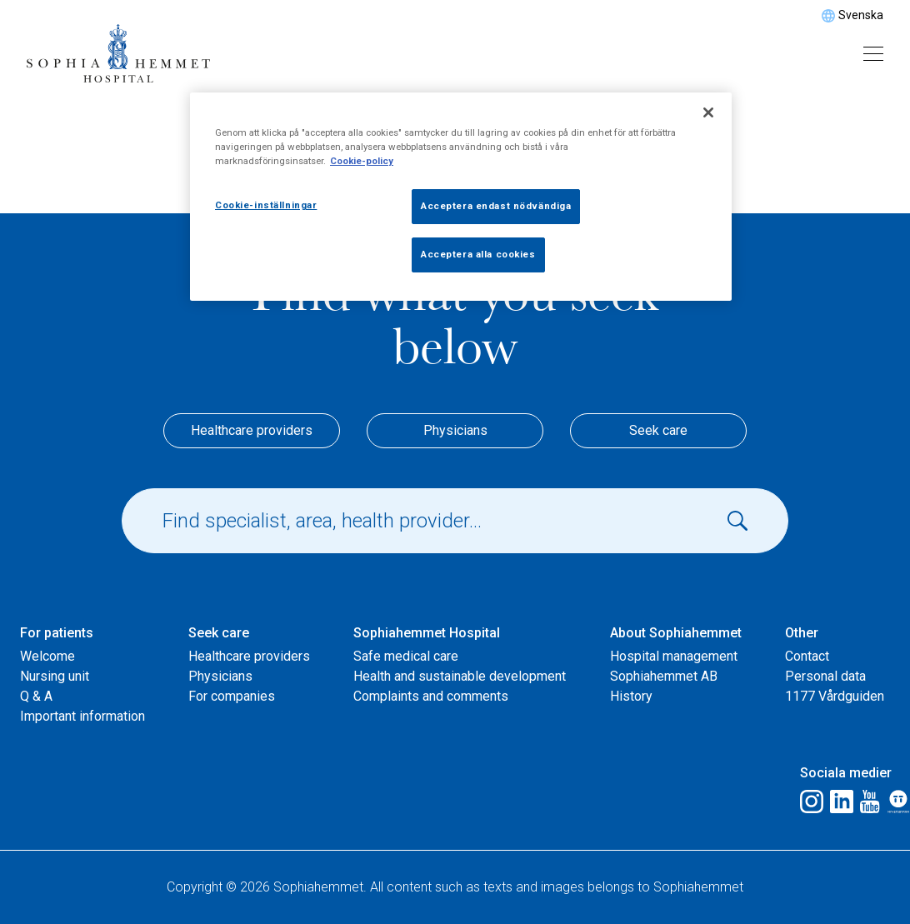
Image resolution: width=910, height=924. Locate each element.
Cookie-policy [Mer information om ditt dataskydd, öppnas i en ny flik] (361, 161)
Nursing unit (54, 676)
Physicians (455, 430)
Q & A (36, 696)
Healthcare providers (251, 430)
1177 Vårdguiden (834, 696)
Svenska (860, 15)
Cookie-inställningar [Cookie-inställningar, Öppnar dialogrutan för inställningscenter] (266, 205)
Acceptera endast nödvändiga (496, 206)
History (631, 696)
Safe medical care (405, 656)
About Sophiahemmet (676, 633)
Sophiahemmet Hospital (426, 633)
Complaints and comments (430, 696)
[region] (461, 196)
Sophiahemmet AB (664, 676)
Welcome (47, 656)
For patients (56, 633)
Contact (807, 656)
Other (801, 633)
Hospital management (674, 656)
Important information (82, 716)
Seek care (658, 430)
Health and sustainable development (459, 676)
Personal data (825, 676)
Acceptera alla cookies (478, 254)
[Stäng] (708, 112)
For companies (231, 696)
